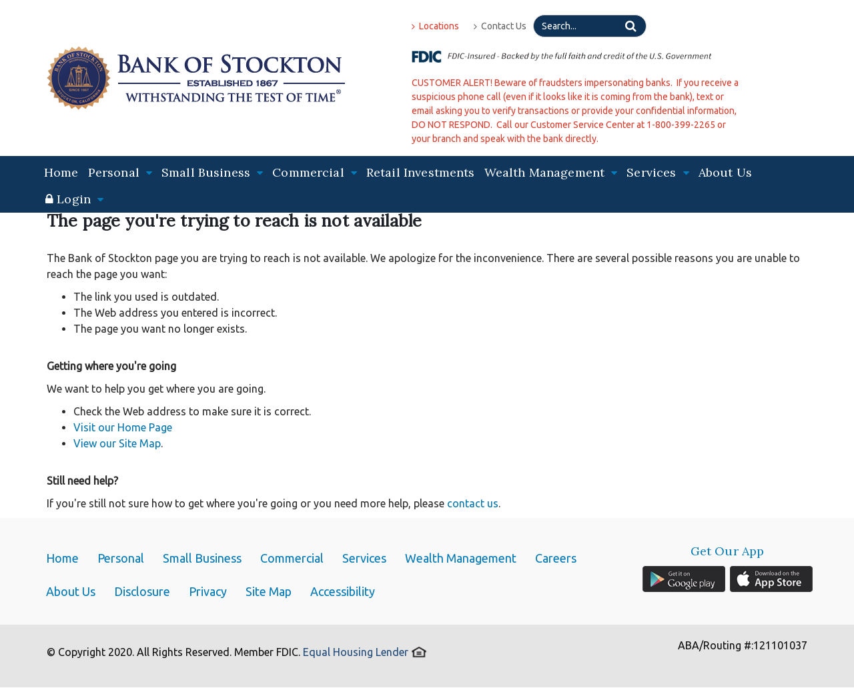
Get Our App (728, 551)
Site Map (269, 591)
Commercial (292, 558)
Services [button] (657, 172)
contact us (472, 503)
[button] (74, 199)
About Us (725, 172)
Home (61, 172)
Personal (120, 558)
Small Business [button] (212, 172)
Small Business (202, 558)
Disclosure (142, 591)
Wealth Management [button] (551, 172)
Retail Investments (420, 172)
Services (364, 558)
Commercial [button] (314, 172)
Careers (555, 558)
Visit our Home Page (122, 427)
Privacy (208, 591)
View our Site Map (117, 443)
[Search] (590, 26)
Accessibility (342, 591)
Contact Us (500, 26)
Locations (435, 26)
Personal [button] (120, 172)
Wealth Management (460, 558)
